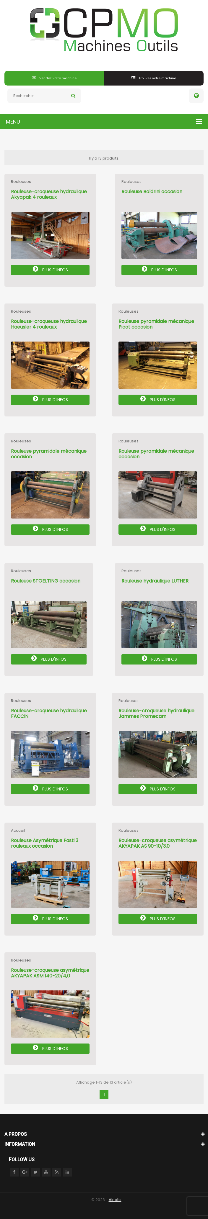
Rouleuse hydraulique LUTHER (154, 580)
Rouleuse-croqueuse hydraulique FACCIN (49, 713)
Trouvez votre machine (153, 78)
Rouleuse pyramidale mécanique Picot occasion (156, 324)
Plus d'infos (50, 269)
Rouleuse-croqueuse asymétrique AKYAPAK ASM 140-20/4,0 (50, 973)
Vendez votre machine (54, 78)
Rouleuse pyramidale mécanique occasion (49, 454)
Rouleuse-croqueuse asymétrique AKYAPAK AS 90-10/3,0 (157, 843)
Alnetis (115, 1199)
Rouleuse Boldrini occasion (151, 191)
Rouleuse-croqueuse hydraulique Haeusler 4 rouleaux (49, 324)
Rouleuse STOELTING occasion (45, 580)
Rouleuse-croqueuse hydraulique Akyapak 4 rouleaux (49, 194)
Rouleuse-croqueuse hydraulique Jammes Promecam (156, 713)
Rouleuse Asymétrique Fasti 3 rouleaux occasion (44, 843)
